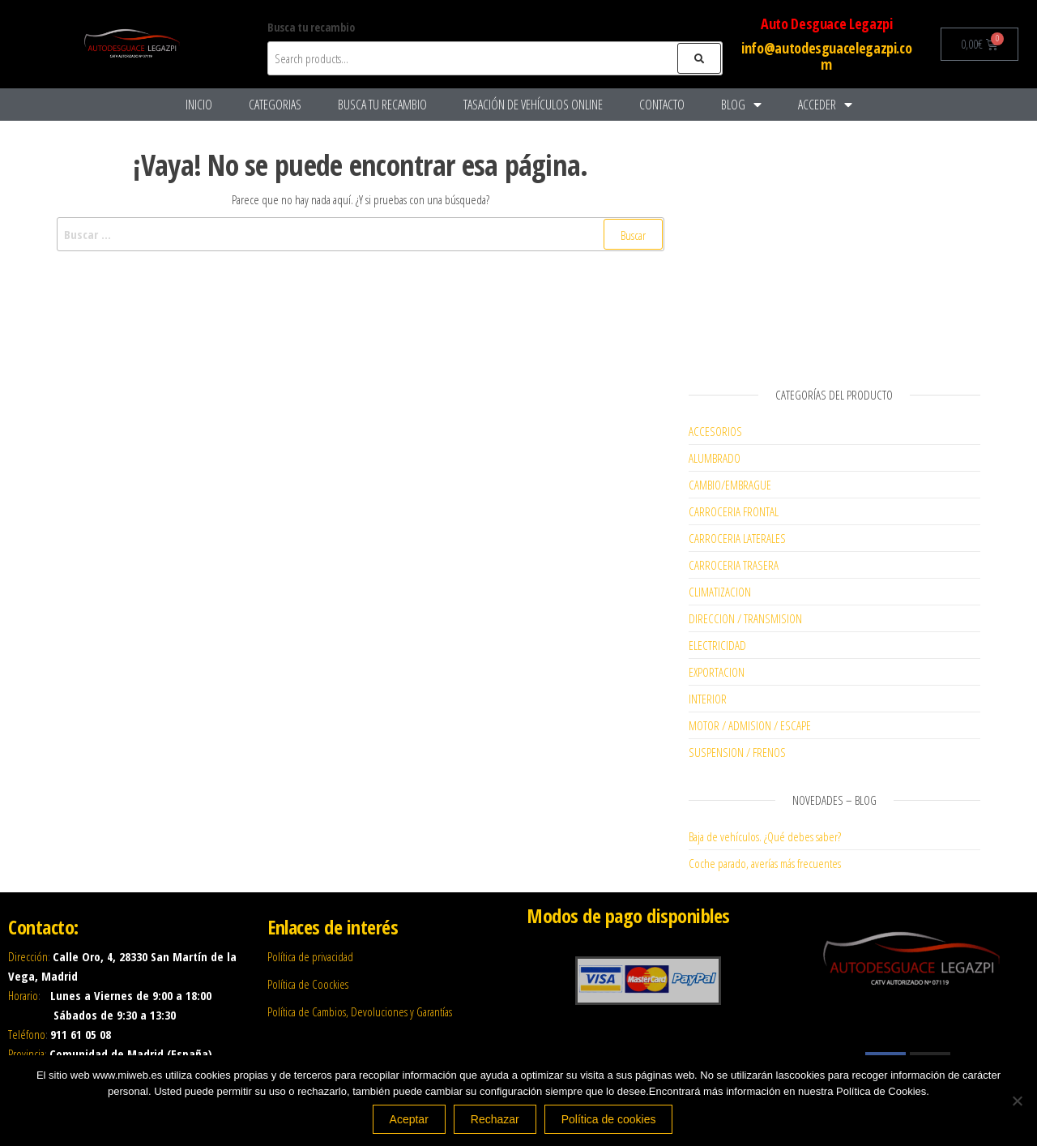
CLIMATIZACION (720, 592)
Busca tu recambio (382, 104)
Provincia (26, 1054)
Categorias (275, 104)
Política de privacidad (310, 956)
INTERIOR (708, 699)
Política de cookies (608, 1119)
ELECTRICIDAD (717, 645)
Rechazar (495, 1119)
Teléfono (26, 1034)
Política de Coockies (307, 984)
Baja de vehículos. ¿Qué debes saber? (765, 836)
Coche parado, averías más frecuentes (765, 863)
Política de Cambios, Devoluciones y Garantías (359, 1011)
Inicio (199, 104)
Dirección (28, 956)
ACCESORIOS (715, 431)
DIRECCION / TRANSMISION (745, 618)
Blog (741, 104)
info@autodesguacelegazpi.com (826, 56)
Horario (23, 995)
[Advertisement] (834, 246)
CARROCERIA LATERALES (737, 538)
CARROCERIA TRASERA (734, 565)
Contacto (662, 104)
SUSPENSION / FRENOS (737, 752)
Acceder (825, 104)
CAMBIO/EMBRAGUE (730, 485)
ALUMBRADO (714, 458)
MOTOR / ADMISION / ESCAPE (750, 725)
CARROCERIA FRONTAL (734, 511)
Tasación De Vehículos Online (533, 104)
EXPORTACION (717, 672)
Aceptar (409, 1119)
